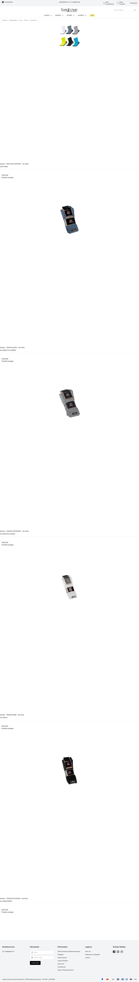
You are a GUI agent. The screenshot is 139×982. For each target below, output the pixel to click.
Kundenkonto (62, 967)
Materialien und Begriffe (92, 954)
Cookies (87, 958)
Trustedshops (7, 2)
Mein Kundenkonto (108, 3)
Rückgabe (61, 954)
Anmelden (35, 963)
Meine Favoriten (121, 3)
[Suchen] (123, 10)
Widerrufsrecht (62, 958)
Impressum (61, 964)
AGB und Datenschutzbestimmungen (69, 951)
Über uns (88, 951)
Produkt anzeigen (8, 177)
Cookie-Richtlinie (63, 961)
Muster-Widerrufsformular (66, 970)
